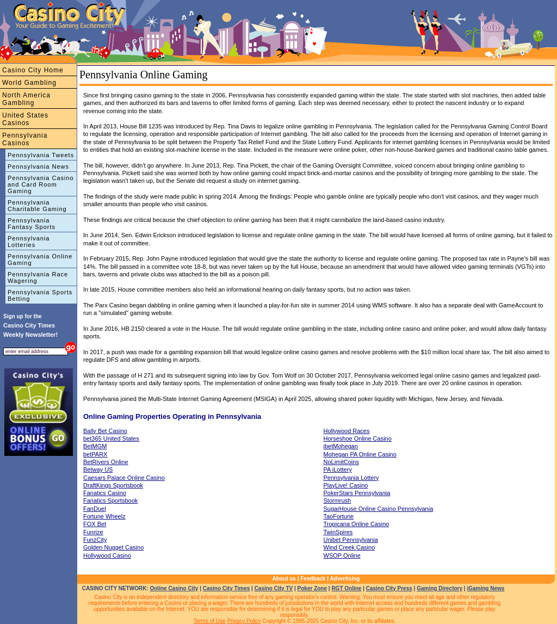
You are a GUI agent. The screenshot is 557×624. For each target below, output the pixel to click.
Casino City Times (226, 588)
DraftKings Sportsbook (113, 485)
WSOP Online (342, 555)
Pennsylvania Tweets (41, 155)
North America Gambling (26, 99)
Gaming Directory (439, 588)
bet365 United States (111, 438)
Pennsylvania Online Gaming (40, 259)
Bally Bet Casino (105, 431)
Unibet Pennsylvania (351, 539)
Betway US (98, 469)
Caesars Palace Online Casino (124, 477)
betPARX (95, 454)
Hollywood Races (347, 431)
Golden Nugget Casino (113, 547)
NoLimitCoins (341, 462)
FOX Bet (94, 524)
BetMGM (95, 446)
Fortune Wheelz (104, 516)
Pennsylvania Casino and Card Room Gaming (41, 184)
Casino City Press (389, 588)
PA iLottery (338, 469)
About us (284, 579)
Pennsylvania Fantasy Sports (31, 223)
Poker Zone (312, 588)
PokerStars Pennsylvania (357, 493)
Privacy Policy (244, 621)
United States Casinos (25, 119)
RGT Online (346, 588)
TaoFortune (339, 516)
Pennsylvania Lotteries (28, 241)
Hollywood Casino (107, 555)
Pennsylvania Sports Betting (40, 295)
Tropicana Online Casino (356, 524)
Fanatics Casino (104, 493)
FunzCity (95, 539)
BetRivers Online (105, 462)
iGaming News (485, 588)
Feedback (312, 579)
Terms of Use (210, 621)
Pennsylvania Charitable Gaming (37, 205)
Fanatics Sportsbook (110, 500)
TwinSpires (338, 532)
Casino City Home (33, 70)
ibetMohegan (341, 446)
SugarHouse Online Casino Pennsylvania (379, 508)
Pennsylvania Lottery (351, 477)
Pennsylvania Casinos (24, 139)
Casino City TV (274, 588)
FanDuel (94, 508)
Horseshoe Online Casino (358, 438)
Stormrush (337, 500)
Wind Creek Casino (349, 547)
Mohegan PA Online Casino (360, 454)
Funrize (93, 532)
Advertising (345, 579)
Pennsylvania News (38, 166)
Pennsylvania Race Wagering (38, 277)
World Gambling (29, 83)
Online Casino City (174, 588)
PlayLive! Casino (346, 485)
